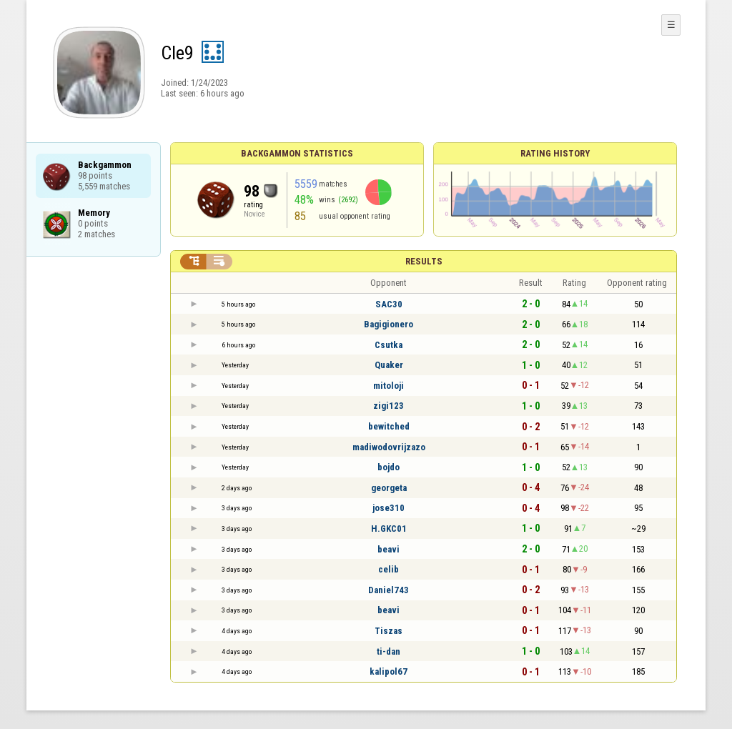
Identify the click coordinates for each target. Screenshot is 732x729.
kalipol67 (388, 671)
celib (388, 569)
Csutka (388, 344)
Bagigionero (388, 324)
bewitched (389, 426)
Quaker (389, 364)
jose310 (388, 507)
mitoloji (388, 385)
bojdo (388, 467)
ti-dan (388, 651)
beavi (388, 549)
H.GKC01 (389, 528)
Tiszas (388, 630)
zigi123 (388, 405)
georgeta (389, 487)
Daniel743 (388, 590)
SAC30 (388, 304)
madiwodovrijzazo (388, 447)
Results (423, 261)
